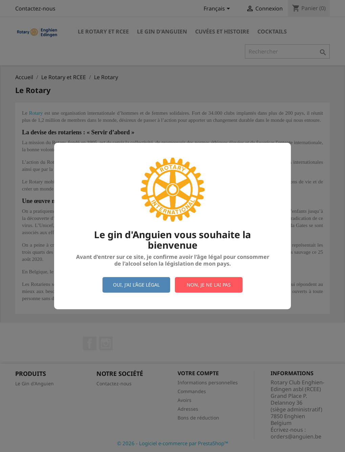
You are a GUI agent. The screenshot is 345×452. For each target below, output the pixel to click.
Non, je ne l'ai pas (209, 284)
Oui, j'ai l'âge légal (136, 284)
